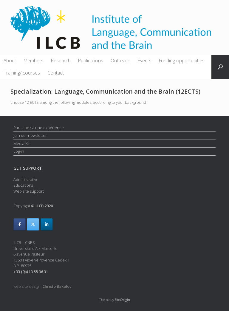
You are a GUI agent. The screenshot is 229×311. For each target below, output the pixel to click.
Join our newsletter (30, 135)
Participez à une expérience (38, 127)
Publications (90, 60)
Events (144, 60)
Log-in (18, 151)
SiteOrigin (122, 299)
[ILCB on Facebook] (19, 224)
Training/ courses (22, 72)
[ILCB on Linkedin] (47, 224)
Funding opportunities (182, 60)
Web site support (28, 191)
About (10, 60)
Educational (23, 185)
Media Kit (21, 143)
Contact (55, 72)
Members (34, 60)
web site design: (42, 286)
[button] (220, 67)
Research (61, 60)
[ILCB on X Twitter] (33, 224)
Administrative (25, 179)
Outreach (120, 60)
